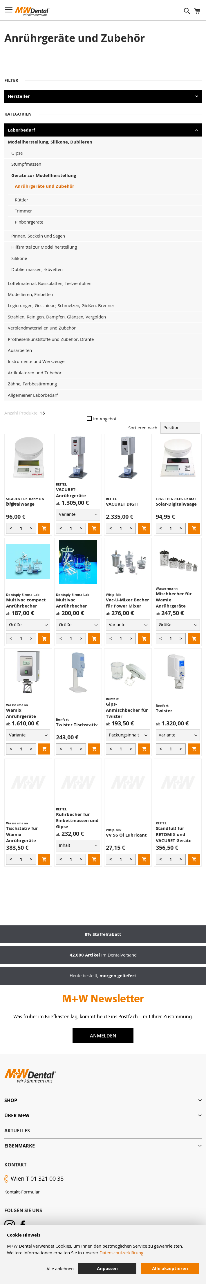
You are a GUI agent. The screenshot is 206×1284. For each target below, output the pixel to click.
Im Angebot (101, 418)
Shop (10, 1100)
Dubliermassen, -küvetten (37, 269)
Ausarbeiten (20, 350)
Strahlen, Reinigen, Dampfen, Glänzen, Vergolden (57, 317)
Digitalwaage (20, 504)
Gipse (17, 153)
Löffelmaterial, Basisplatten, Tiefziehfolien (49, 283)
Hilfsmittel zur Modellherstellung (44, 247)
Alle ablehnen (60, 1268)
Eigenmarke (19, 1146)
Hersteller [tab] (19, 96)
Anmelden (103, 1035)
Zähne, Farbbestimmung (32, 384)
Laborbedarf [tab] (21, 130)
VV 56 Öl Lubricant (126, 835)
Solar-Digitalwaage (176, 504)
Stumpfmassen (26, 164)
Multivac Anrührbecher (71, 603)
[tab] (103, 1100)
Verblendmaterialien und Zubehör (42, 328)
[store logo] (32, 11)
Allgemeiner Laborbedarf (33, 395)
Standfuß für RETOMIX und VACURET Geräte (173, 834)
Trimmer (23, 211)
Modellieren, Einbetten (30, 294)
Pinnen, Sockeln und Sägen (38, 236)
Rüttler (21, 200)
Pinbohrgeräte (29, 222)
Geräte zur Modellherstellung (43, 175)
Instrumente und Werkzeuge (36, 361)
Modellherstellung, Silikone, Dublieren (50, 142)
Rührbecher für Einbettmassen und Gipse (77, 820)
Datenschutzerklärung (121, 1252)
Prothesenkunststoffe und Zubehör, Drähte (51, 339)
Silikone (19, 258)
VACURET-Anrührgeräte (71, 492)
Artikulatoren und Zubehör (35, 373)
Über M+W (16, 1115)
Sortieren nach (142, 427)
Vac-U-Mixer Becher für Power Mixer (127, 603)
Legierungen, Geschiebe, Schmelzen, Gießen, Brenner (61, 305)
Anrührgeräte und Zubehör (44, 186)
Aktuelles (17, 1130)
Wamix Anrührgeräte (21, 713)
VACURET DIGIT (122, 504)
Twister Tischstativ (77, 725)
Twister (164, 711)
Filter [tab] (11, 80)
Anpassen (107, 1268)
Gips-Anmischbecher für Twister (127, 710)
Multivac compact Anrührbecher (26, 603)
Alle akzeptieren (170, 1268)
